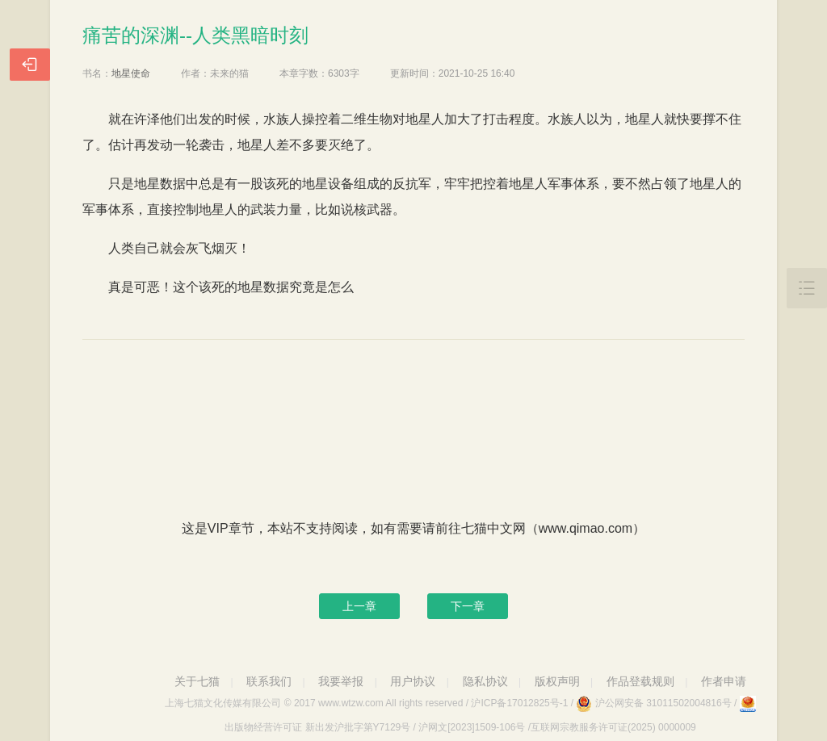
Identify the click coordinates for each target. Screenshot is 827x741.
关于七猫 (197, 681)
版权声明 (557, 681)
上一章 (359, 606)
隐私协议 (485, 681)
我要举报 (340, 681)
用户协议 (412, 681)
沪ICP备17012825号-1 (519, 703)
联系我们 (269, 681)
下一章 (468, 606)
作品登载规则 (640, 681)
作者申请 (723, 681)
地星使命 (130, 73)
